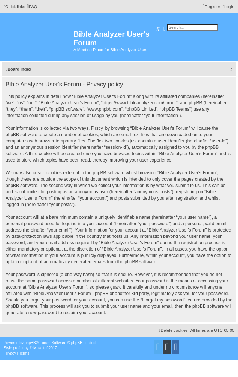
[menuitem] (32, 6)
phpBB (30, 343)
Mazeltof (40, 348)
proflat (18, 348)
